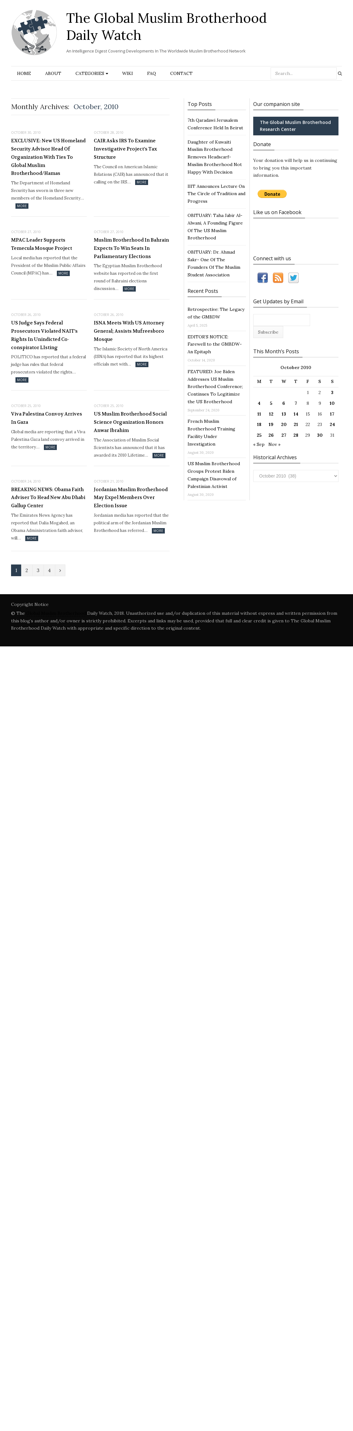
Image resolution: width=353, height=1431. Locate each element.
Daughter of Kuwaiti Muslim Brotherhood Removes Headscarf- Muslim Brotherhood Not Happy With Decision (215, 157)
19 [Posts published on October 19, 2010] (271, 424)
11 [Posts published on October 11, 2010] (259, 414)
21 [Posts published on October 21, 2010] (296, 424)
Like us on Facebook (277, 212)
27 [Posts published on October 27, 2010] (283, 435)
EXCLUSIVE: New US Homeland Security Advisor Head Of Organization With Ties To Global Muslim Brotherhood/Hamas (48, 157)
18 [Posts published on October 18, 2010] (259, 424)
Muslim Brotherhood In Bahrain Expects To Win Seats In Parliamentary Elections (131, 248)
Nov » (274, 444)
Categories (89, 73)
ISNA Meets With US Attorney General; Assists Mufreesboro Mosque (129, 331)
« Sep (259, 444)
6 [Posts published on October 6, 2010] (283, 403)
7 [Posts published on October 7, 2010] (296, 403)
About (53, 73)
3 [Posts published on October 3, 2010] (332, 392)
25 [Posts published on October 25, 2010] (259, 435)
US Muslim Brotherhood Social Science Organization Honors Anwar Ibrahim (130, 422)
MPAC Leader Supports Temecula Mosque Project (41, 244)
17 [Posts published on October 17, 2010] (332, 414)
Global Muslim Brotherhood (56, 613)
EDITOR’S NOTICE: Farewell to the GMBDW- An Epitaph (215, 344)
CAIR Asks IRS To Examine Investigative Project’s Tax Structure (125, 149)
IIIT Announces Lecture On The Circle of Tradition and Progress (216, 193)
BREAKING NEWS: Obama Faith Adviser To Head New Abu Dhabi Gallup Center (48, 497)
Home (24, 73)
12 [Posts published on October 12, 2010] (271, 414)
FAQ (151, 73)
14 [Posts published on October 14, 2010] (296, 414)
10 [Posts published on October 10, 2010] (332, 403)
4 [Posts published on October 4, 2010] (259, 403)
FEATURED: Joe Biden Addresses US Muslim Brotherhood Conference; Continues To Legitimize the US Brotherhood (215, 386)
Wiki (127, 73)
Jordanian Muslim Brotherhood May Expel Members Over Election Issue (131, 497)
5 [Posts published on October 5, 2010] (271, 403)
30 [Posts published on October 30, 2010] (320, 435)
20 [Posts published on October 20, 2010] (284, 424)
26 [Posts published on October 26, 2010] (271, 435)
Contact (181, 73)
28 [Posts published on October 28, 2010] (295, 435)
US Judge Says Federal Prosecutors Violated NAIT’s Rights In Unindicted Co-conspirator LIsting (44, 335)
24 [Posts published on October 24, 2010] (332, 424)
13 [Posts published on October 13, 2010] (284, 414)
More (22, 206)
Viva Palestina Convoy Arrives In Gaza (46, 418)
